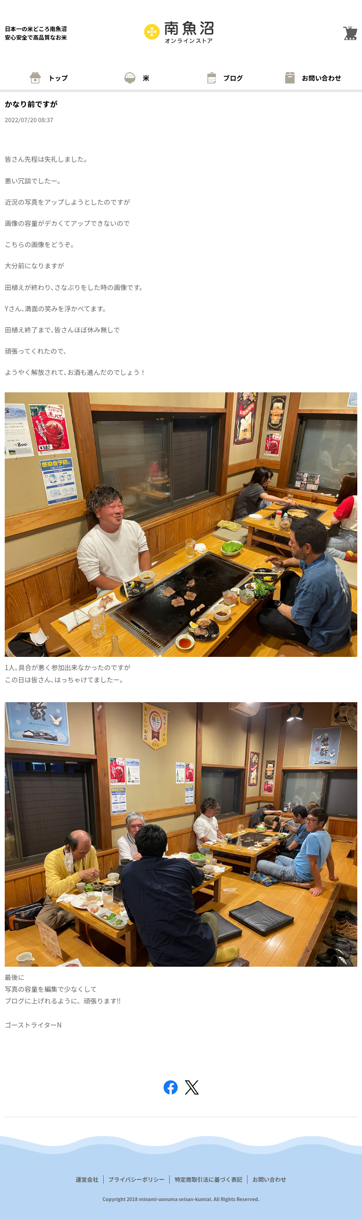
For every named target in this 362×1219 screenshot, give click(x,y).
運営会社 (87, 1179)
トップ (49, 77)
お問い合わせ (313, 77)
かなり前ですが (31, 103)
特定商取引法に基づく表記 (208, 1179)
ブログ (225, 77)
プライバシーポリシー (136, 1179)
